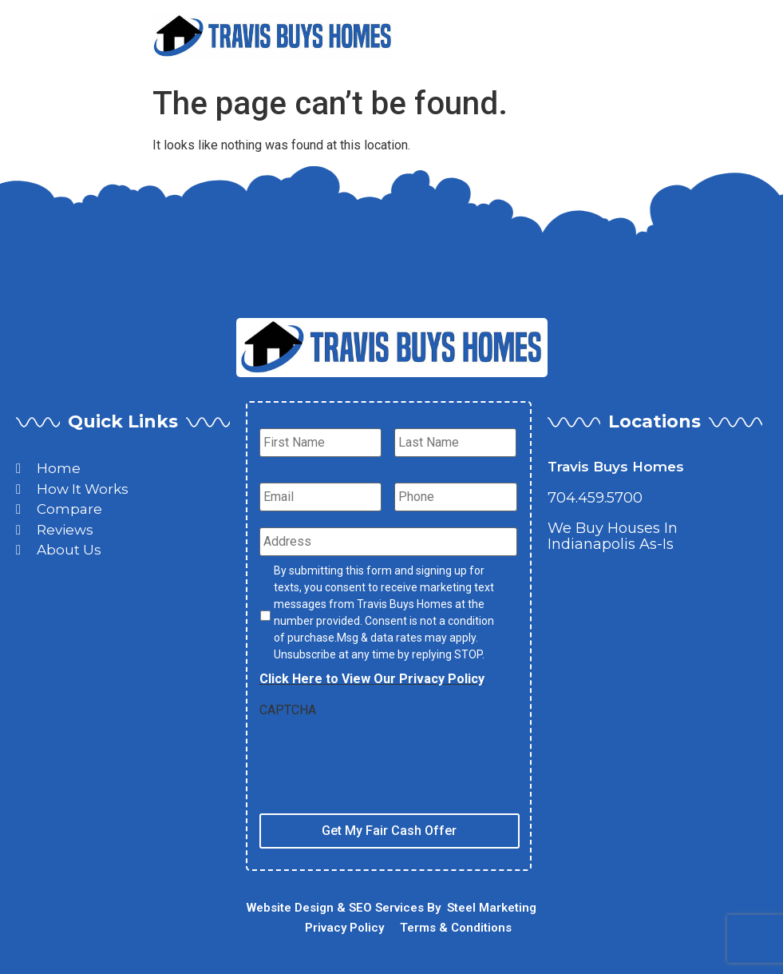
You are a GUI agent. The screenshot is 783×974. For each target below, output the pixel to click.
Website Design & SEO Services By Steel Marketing (391, 907)
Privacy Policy (344, 927)
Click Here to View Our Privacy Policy (371, 678)
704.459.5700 (595, 498)
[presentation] (380, 757)
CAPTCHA (287, 710)
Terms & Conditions (456, 927)
